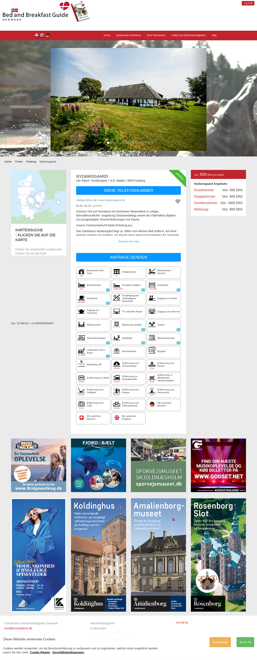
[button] (58, 99)
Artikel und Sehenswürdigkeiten (188, 35)
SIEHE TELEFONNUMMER (128, 190)
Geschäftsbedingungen (68, 652)
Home (107, 35)
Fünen (19, 161)
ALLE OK (245, 642)
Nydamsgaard (37, 36)
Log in (248, 3)
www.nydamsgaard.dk (112, 200)
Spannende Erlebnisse (128, 35)
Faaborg (31, 161)
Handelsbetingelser (102, 623)
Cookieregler (98, 628)
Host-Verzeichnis (156, 35)
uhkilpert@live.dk (86, 200)
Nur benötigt (220, 642)
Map (214, 35)
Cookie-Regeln (40, 652)
